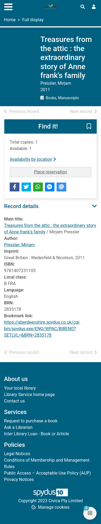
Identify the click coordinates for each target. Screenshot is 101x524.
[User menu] (94, 7)
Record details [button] (21, 206)
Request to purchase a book (30, 420)
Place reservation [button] (62, 171)
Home (10, 19)
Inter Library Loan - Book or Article (36, 433)
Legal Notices (17, 453)
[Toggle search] (82, 7)
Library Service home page (29, 394)
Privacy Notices (19, 479)
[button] (88, 126)
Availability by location (33, 159)
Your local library (20, 388)
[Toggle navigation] (8, 6)
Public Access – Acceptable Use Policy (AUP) (47, 473)
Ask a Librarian (18, 427)
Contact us (14, 401)
